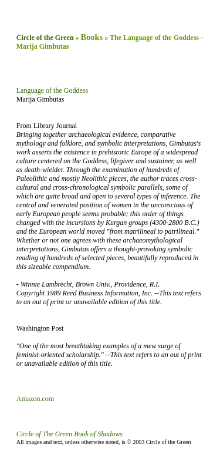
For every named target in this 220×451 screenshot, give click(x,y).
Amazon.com (35, 399)
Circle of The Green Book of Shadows (69, 434)
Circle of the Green (45, 37)
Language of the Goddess (52, 90)
